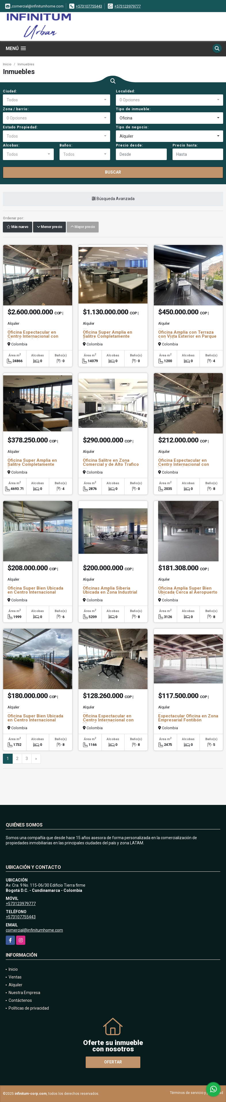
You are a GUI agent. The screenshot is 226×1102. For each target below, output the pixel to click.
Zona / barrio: (16, 109)
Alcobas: (11, 145)
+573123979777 (127, 6)
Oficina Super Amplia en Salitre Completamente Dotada (107, 336)
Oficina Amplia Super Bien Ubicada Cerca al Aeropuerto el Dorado (187, 592)
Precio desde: (129, 145)
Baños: (66, 145)
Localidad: (125, 91)
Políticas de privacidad (29, 1008)
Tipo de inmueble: (133, 109)
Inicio (7, 64)
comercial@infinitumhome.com (34, 930)
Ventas (15, 977)
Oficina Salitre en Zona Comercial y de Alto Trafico (111, 462)
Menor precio (49, 227)
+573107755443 (89, 6)
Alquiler (15, 985)
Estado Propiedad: (20, 127)
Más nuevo (17, 227)
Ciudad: (10, 91)
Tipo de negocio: (132, 127)
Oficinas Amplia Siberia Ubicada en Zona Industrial (110, 590)
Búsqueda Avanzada (113, 199)
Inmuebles (26, 64)
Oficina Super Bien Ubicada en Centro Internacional (35, 590)
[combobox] (56, 100)
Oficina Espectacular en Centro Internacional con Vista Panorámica (32, 336)
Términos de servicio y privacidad (196, 1093)
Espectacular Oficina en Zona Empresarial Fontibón (188, 718)
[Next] (36, 759)
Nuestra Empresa (24, 992)
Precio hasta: (185, 145)
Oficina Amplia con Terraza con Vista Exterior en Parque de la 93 (187, 336)
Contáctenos (20, 1000)
